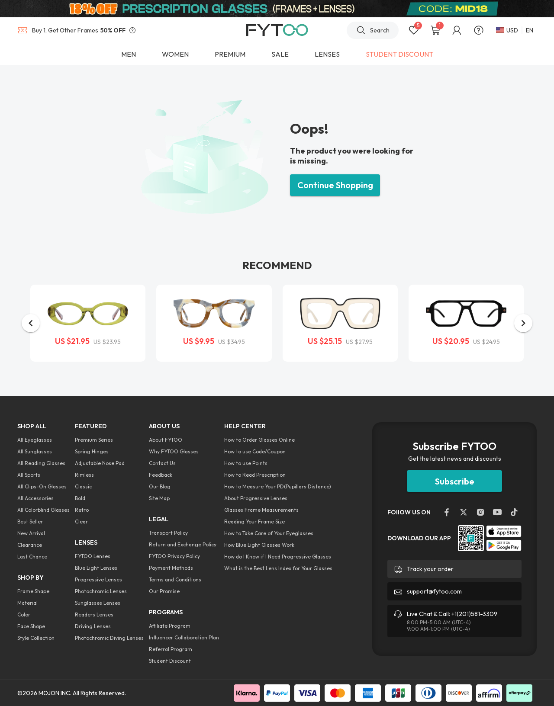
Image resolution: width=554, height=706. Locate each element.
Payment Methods (171, 568)
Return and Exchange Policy (182, 544)
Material (27, 603)
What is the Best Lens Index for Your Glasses (278, 568)
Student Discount (170, 661)
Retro (82, 510)
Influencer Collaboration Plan (184, 637)
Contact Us (162, 463)
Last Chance (32, 556)
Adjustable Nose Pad (100, 463)
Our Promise (164, 591)
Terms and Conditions (175, 579)
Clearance (29, 545)
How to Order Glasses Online (259, 439)
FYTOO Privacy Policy (174, 556)
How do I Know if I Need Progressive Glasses (277, 556)
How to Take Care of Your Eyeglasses (268, 533)
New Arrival (31, 533)
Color (23, 614)
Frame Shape (33, 591)
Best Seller (30, 521)
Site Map (159, 498)
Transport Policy (168, 533)
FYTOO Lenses (92, 556)
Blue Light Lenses (96, 568)
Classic (83, 486)
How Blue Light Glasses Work (259, 545)
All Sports (28, 475)
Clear (81, 521)
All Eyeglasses (34, 439)
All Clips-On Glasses (42, 486)
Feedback (160, 475)
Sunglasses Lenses (97, 603)
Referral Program (170, 649)
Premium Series (94, 439)
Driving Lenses (93, 626)
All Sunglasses (34, 451)
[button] (31, 323)
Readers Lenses (94, 614)
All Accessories (35, 498)
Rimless (84, 475)
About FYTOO (165, 439)
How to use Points (245, 463)
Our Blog (160, 486)
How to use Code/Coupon (255, 451)
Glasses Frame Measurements (261, 510)
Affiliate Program (169, 626)
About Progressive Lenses (255, 498)
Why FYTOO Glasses (174, 451)
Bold (80, 498)
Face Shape (31, 626)
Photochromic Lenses (101, 591)
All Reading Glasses (41, 463)
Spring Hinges (92, 451)
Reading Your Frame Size (254, 521)
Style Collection (36, 638)
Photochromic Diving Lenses (109, 638)
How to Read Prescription (255, 475)
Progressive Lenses (98, 579)
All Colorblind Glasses (43, 510)
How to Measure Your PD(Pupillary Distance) (277, 486)
